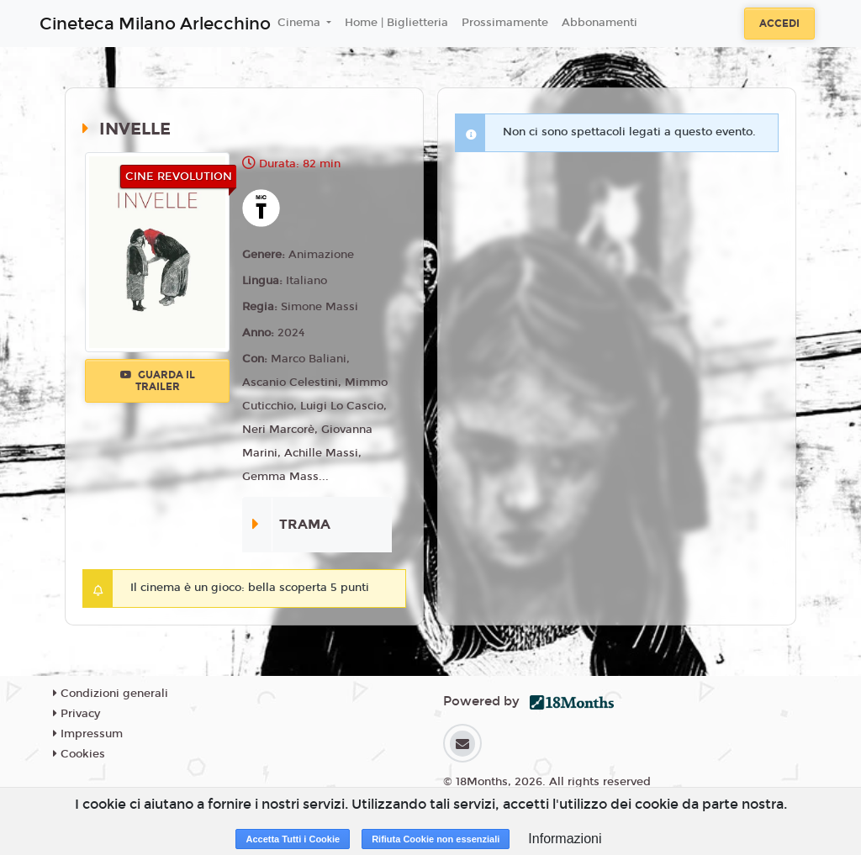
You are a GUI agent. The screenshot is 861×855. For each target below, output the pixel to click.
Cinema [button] (300, 22)
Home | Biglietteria (396, 22)
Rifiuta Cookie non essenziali (435, 839)
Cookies (79, 754)
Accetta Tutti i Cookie (293, 839)
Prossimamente (505, 22)
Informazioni (564, 838)
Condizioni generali (110, 693)
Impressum (88, 734)
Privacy (76, 713)
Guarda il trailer (157, 381)
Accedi (779, 23)
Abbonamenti (599, 22)
